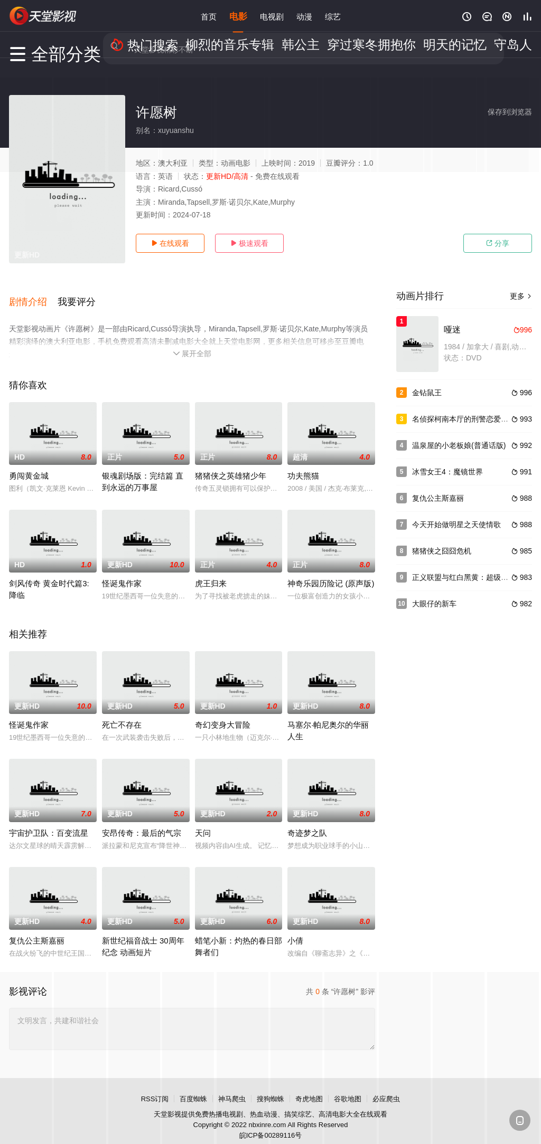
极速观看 (249, 243)
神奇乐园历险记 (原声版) (330, 571)
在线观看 (170, 243)
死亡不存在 (122, 713)
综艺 (333, 15)
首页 (209, 15)
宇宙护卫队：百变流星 (48, 820)
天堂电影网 (43, 15)
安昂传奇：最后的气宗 (141, 820)
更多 (521, 296)
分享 (497, 243)
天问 (203, 820)
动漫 (304, 15)
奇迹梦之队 (307, 820)
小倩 (295, 928)
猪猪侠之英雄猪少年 (230, 464)
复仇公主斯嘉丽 (36, 928)
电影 (238, 16)
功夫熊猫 (303, 464)
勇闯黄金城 (29, 464)
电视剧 (272, 15)
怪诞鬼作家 (122, 571)
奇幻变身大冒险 (222, 713)
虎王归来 (211, 571)
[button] (33, 295)
